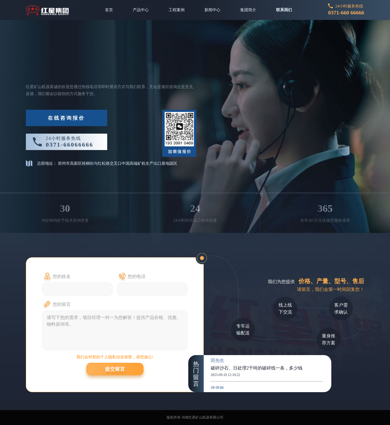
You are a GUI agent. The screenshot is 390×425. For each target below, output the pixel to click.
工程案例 (177, 10)
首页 (109, 10)
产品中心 (141, 10)
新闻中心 (212, 10)
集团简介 (248, 10)
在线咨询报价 (66, 118)
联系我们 (284, 10)
